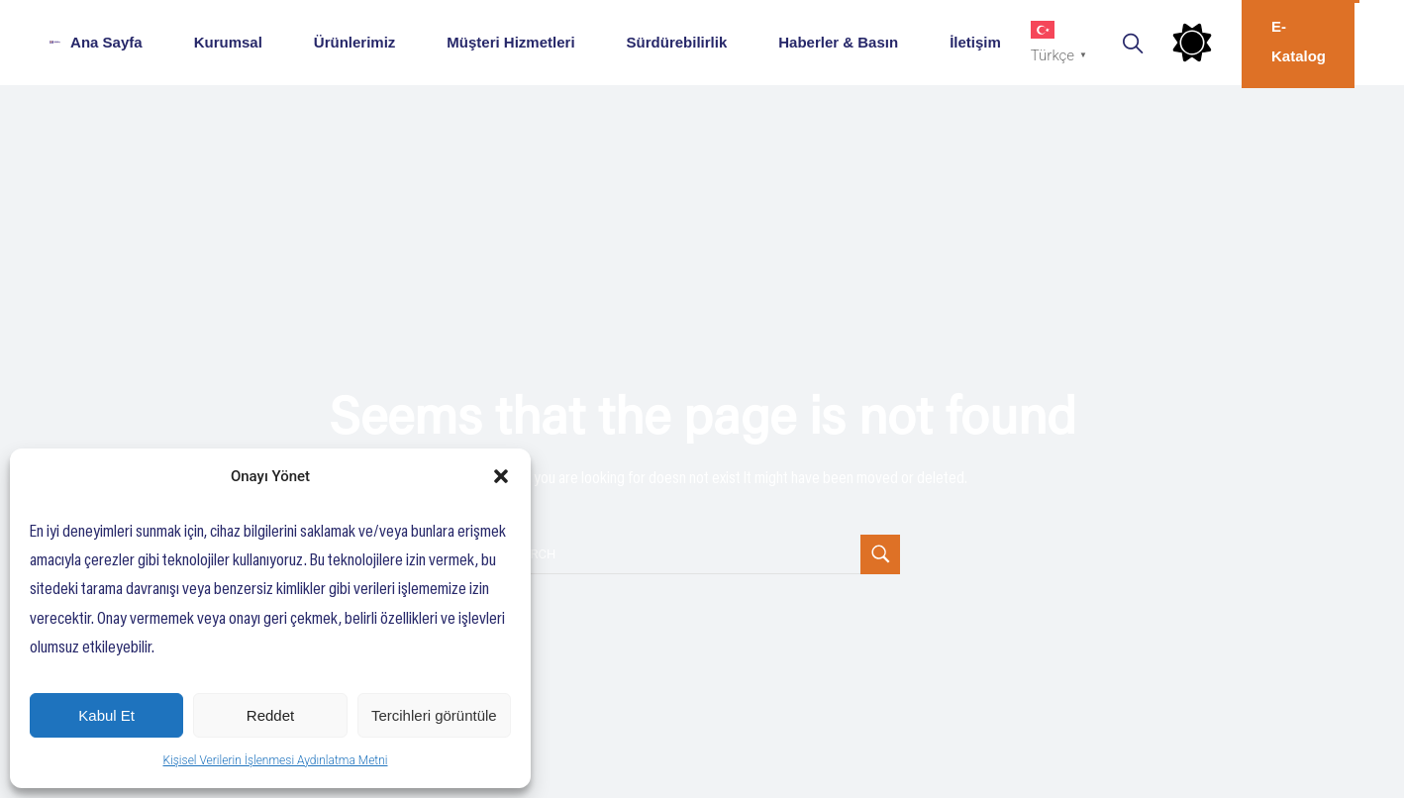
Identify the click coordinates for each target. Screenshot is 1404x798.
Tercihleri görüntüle (434, 715)
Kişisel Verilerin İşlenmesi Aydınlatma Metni (275, 760)
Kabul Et (106, 715)
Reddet (270, 715)
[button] (501, 476)
